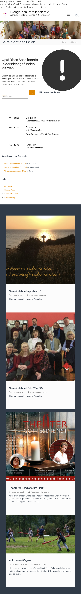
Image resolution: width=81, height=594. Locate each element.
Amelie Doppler (40, 564)
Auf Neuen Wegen (20, 560)
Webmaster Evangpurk (37, 295)
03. (11, 117)
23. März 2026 (16, 295)
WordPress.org (9, 198)
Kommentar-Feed (11, 194)
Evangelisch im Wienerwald (29, 12)
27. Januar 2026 (17, 392)
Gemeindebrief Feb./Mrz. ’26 (15, 167)
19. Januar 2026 (18, 492)
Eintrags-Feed (9, 190)
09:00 (16, 118)
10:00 (16, 145)
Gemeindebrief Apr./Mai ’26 (15, 163)
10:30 (16, 127)
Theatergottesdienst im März (15, 171)
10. (11, 144)
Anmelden (8, 186)
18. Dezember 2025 (19, 564)
